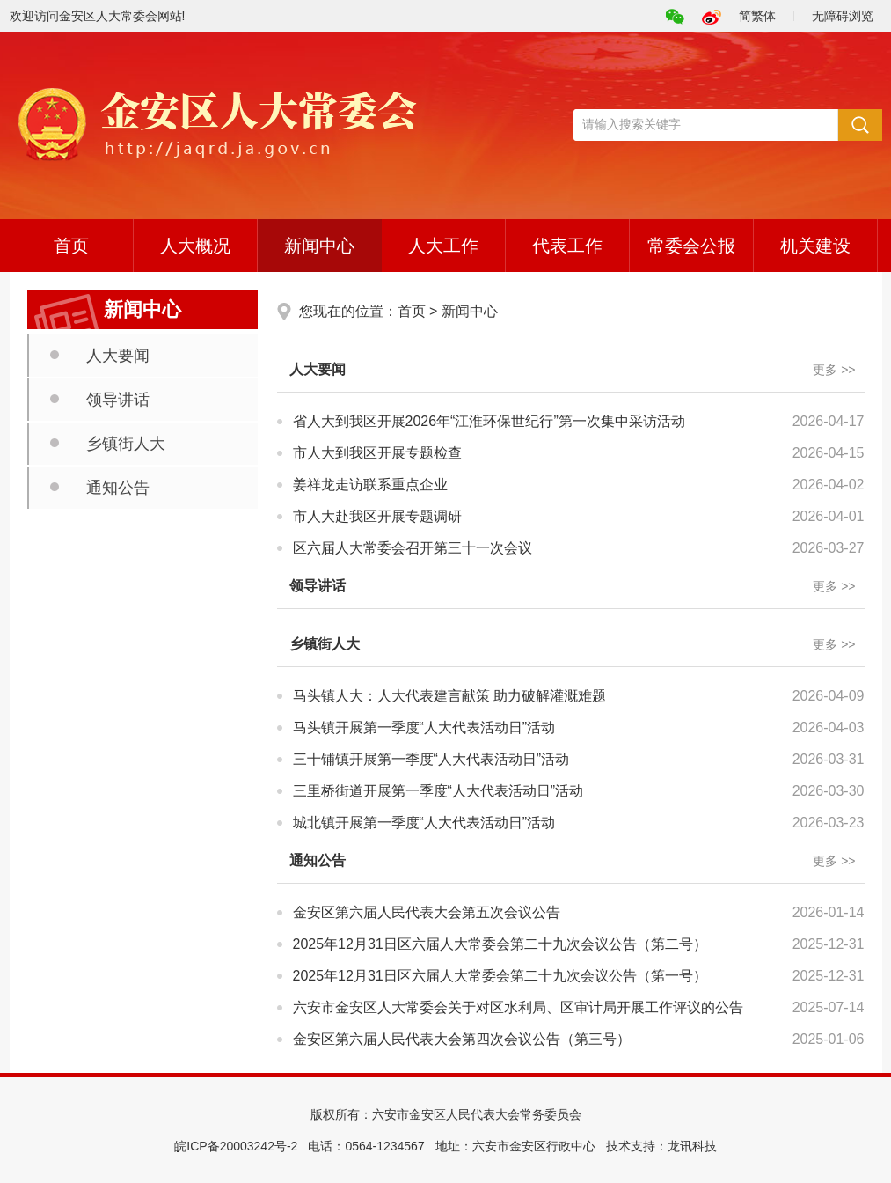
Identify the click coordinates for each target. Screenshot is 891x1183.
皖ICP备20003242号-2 (235, 1146)
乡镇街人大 (125, 443)
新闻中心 (319, 245)
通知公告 (118, 487)
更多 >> (834, 370)
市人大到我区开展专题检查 (377, 452)
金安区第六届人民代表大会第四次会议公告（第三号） (462, 1039)
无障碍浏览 (842, 16)
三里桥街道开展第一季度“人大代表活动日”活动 (438, 790)
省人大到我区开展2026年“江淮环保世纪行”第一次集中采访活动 (489, 421)
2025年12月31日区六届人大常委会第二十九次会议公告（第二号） (500, 944)
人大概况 (195, 245)
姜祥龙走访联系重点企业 (370, 484)
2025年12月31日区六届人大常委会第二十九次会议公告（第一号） (500, 975)
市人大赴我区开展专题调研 (377, 516)
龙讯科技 (692, 1146)
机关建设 (815, 245)
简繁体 (757, 16)
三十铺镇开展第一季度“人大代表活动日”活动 (431, 759)
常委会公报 (691, 245)
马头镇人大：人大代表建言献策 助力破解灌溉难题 (449, 695)
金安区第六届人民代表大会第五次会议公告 (426, 912)
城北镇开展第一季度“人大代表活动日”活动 (424, 822)
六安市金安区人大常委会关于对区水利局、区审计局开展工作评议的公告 (518, 1007)
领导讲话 (118, 399)
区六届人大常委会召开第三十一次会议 (412, 547)
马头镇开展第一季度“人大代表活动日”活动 (424, 727)
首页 (71, 245)
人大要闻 (118, 355)
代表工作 (567, 245)
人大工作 (443, 245)
